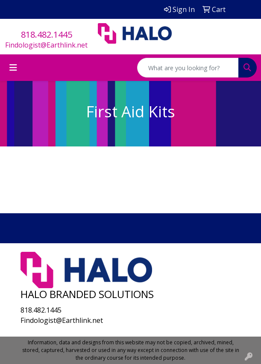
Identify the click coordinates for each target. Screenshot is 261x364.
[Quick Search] (188, 68)
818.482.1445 (46, 34)
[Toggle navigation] (13, 68)
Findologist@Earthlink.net (46, 45)
